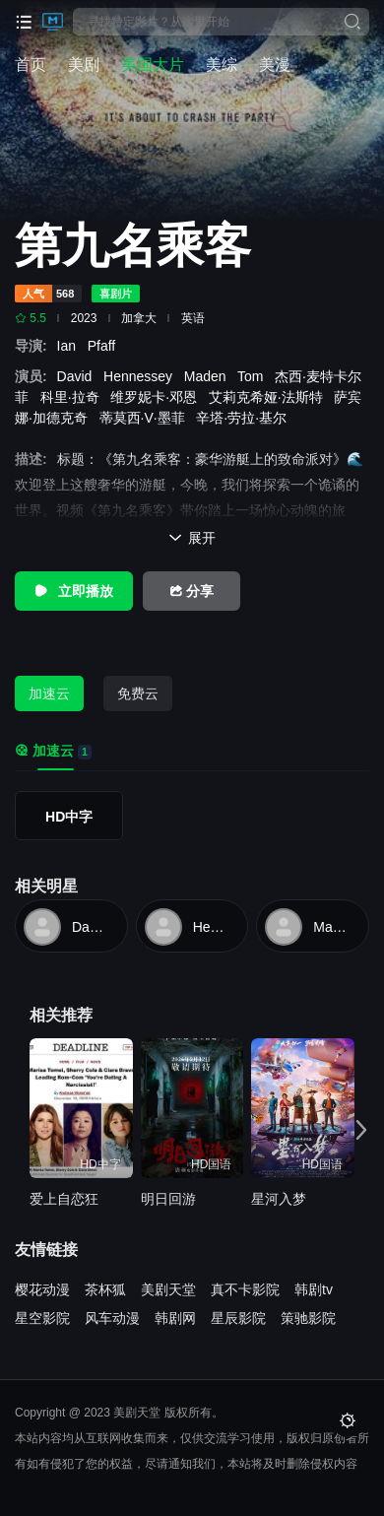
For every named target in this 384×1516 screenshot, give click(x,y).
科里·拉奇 (73, 397)
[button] (356, 1128)
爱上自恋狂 (64, 1199)
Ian (72, 346)
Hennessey (141, 376)
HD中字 (69, 816)
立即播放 (73, 591)
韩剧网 (175, 1318)
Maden (209, 376)
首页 (30, 64)
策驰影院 (308, 1318)
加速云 (49, 693)
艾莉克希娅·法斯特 (270, 397)
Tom (254, 376)
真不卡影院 (245, 1289)
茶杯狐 (105, 1289)
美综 (221, 64)
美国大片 (152, 64)
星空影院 (42, 1318)
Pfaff (105, 346)
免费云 (138, 693)
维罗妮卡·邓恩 (157, 397)
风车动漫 (112, 1318)
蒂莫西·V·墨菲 (146, 418)
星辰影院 (238, 1318)
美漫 (274, 64)
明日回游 (168, 1199)
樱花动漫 (42, 1289)
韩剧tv (313, 1289)
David (78, 376)
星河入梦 (278, 1199)
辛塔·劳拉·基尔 (245, 418)
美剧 (83, 64)
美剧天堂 (168, 1289)
